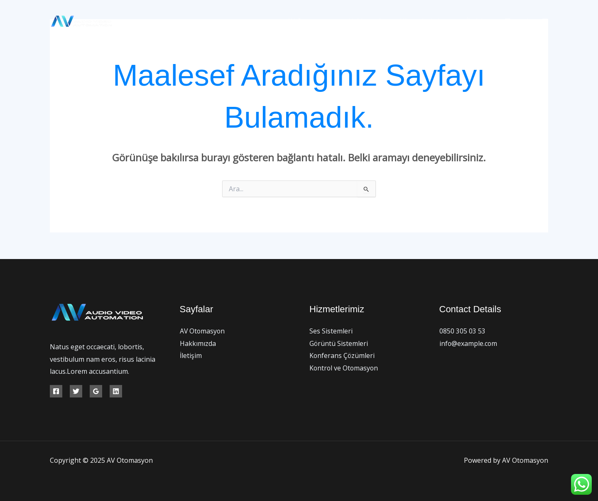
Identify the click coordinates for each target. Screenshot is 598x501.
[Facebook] (508, 21)
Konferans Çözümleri (342, 355)
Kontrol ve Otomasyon (344, 368)
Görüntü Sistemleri (338, 343)
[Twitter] (526, 21)
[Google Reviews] (96, 391)
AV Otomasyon (317, 21)
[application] (450, 21)
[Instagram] (545, 21)
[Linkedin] (116, 391)
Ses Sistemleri (331, 331)
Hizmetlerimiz (428, 21)
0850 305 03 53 (462, 331)
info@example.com (468, 343)
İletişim (479, 21)
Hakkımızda (372, 21)
